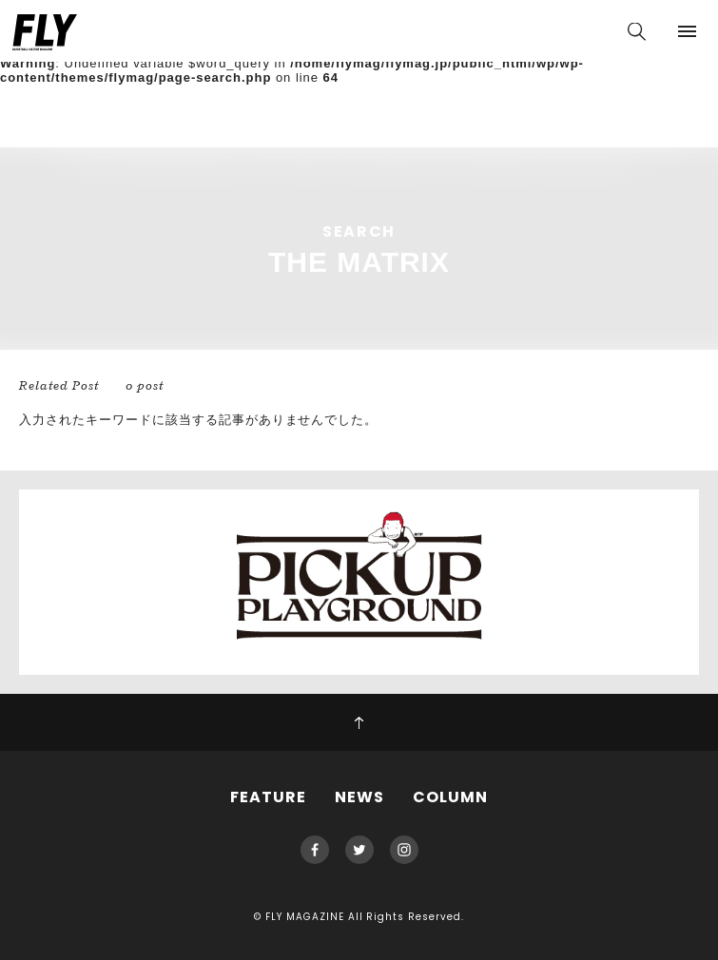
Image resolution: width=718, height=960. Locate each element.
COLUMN (450, 797)
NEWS (359, 797)
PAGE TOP (359, 722)
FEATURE (268, 797)
